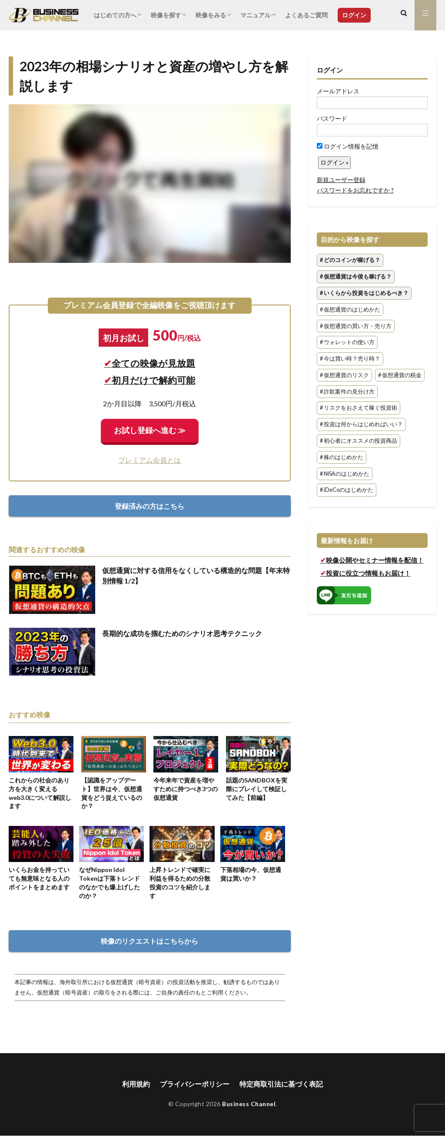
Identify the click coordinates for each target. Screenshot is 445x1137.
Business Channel (249, 1105)
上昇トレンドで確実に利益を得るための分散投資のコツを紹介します (179, 883)
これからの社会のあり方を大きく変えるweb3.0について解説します (40, 793)
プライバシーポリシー (194, 1085)
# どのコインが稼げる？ (350, 260)
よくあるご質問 (306, 15)
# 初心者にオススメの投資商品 (358, 441)
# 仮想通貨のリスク (344, 375)
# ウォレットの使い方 (347, 342)
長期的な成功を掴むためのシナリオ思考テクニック (182, 633)
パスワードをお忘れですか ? (355, 190)
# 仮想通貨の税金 (400, 375)
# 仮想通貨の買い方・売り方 (356, 326)
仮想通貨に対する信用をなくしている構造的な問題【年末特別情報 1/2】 (196, 575)
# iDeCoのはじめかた (346, 490)
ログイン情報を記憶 (348, 146)
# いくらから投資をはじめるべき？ (364, 293)
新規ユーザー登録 (341, 179)
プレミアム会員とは (149, 460)
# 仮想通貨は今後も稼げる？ (356, 276)
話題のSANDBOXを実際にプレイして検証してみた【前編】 (256, 788)
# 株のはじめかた (341, 457)
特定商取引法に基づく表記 (281, 1085)
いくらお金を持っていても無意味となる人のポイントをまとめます (39, 879)
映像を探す (166, 15)
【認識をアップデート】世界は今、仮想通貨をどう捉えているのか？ (111, 793)
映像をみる (211, 15)
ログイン (354, 15)
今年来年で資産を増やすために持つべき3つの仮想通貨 (185, 788)
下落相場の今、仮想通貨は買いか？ (250, 875)
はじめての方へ (115, 15)
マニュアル (255, 15)
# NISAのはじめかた (344, 474)
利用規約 (136, 1085)
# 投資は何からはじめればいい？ (361, 424)
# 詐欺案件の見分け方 (347, 391)
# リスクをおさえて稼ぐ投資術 (358, 408)
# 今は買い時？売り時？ (350, 358)
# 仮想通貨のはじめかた (350, 309)
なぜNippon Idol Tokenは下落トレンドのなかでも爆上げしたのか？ (109, 883)
